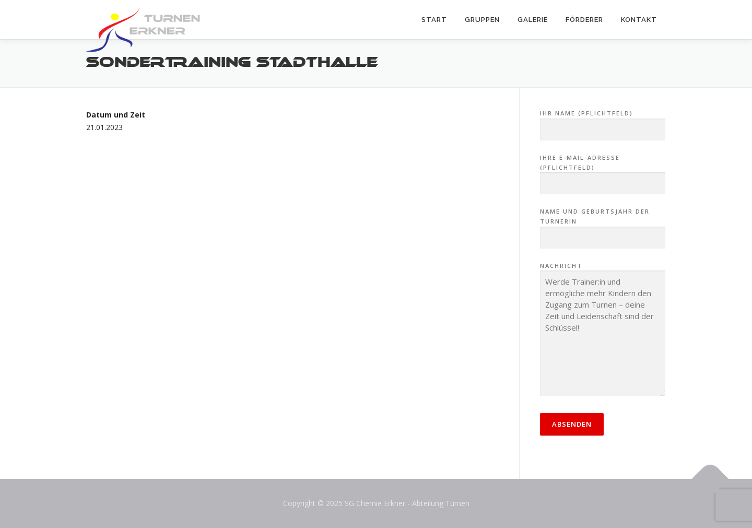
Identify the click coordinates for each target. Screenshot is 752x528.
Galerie (533, 20)
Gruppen (482, 20)
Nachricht (602, 330)
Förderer (584, 20)
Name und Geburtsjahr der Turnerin (602, 224)
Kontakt (639, 20)
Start (434, 20)
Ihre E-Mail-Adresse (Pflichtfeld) (602, 171)
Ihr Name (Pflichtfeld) (602, 121)
